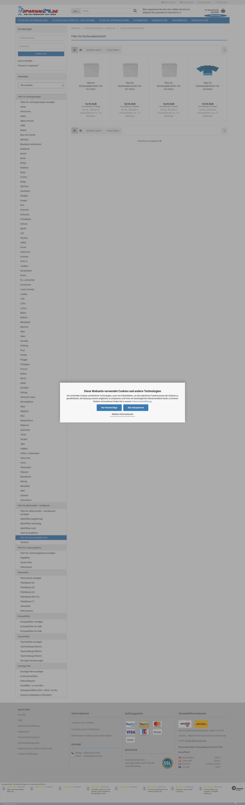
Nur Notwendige (109, 407)
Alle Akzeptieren (136, 407)
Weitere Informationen (122, 414)
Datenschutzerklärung (141, 401)
